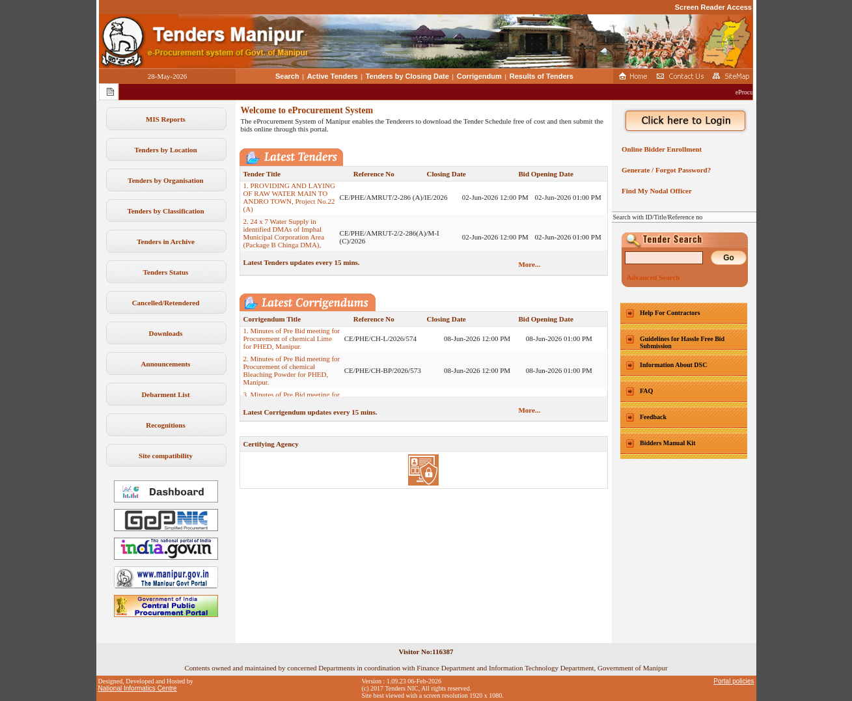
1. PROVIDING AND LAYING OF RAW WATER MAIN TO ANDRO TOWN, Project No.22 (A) (289, 200)
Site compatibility (166, 456)
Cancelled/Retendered (166, 303)
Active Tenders (332, 76)
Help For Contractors (670, 312)
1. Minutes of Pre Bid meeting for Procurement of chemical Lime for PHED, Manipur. (291, 341)
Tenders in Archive (166, 241)
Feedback (653, 416)
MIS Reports (166, 119)
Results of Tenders (541, 76)
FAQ (646, 390)
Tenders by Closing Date (407, 76)
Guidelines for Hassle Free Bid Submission (682, 342)
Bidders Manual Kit (668, 443)
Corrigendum (479, 76)
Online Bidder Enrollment (660, 149)
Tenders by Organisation (165, 180)
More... (529, 264)
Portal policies (733, 681)
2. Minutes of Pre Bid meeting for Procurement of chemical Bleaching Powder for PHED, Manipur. (291, 373)
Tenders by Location (165, 150)
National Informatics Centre (137, 688)
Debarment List (165, 394)
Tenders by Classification (165, 211)
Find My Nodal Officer (655, 191)
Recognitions (166, 425)
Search (287, 76)
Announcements (166, 364)
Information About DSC (673, 364)
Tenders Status (166, 272)
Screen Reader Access (713, 7)
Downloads (166, 333)
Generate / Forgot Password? (664, 170)
